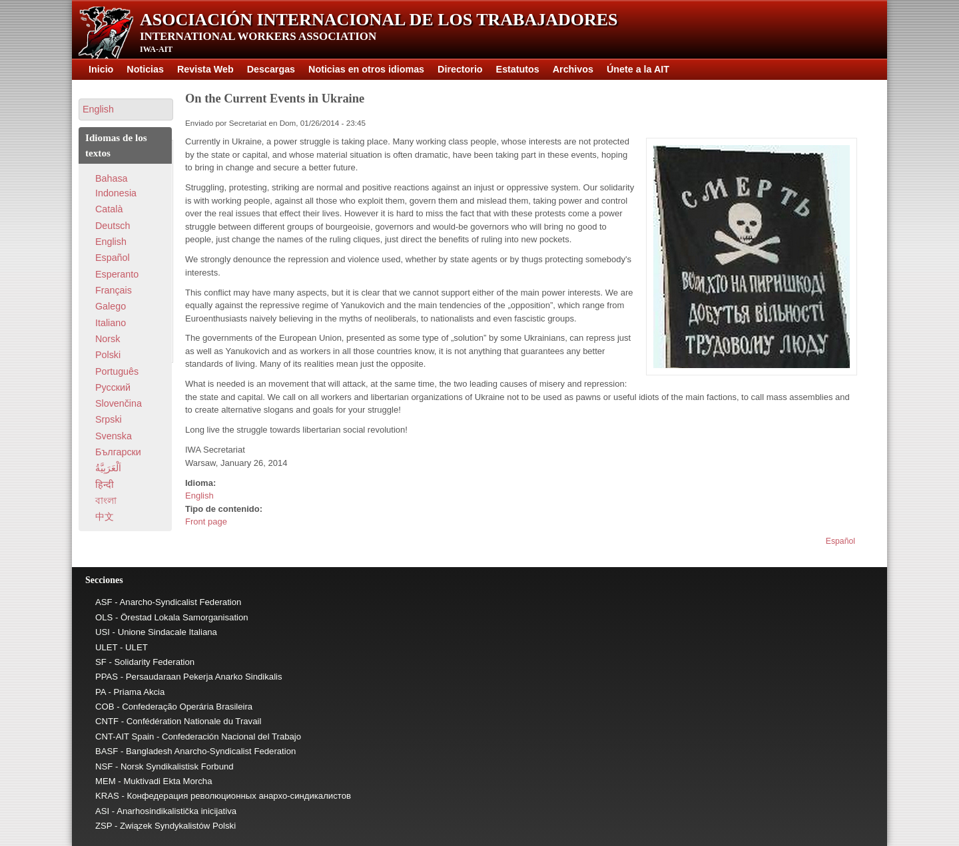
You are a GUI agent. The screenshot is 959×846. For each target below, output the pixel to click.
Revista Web (205, 69)
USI (102, 632)
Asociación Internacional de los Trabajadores (379, 19)
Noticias (145, 69)
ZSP (103, 826)
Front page (206, 522)
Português (117, 371)
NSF (104, 766)
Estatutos (517, 69)
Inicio (101, 69)
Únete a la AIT (638, 69)
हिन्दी (104, 484)
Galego (110, 306)
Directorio (460, 69)
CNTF (107, 721)
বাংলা (106, 500)
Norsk (107, 338)
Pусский (113, 387)
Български (118, 452)
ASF (104, 602)
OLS (104, 617)
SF (101, 662)
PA (100, 692)
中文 (104, 516)
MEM (105, 781)
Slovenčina (118, 403)
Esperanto (117, 274)
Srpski (108, 419)
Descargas (271, 69)
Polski (108, 354)
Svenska (113, 436)
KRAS (107, 796)
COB (105, 707)
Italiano (110, 322)
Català (109, 209)
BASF (106, 751)
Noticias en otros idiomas (366, 69)
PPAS (106, 677)
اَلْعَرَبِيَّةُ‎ (108, 468)
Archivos (573, 69)
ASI (102, 811)
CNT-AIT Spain (124, 736)
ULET (106, 647)
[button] (126, 109)
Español (840, 541)
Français (113, 290)
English (199, 496)
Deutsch (112, 225)
